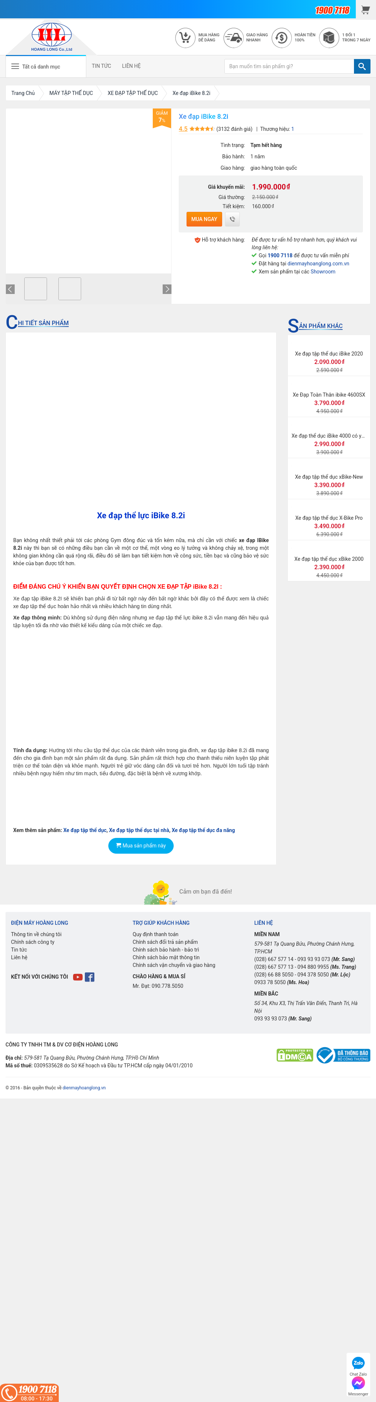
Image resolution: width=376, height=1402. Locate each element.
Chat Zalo (358, 1366)
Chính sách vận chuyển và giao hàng (174, 965)
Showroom (323, 272)
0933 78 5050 (270, 982)
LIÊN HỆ (131, 66)
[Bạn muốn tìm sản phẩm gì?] (289, 66)
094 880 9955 (313, 967)
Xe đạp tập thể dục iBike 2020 (329, 354)
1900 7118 (280, 255)
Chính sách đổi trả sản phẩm (165, 942)
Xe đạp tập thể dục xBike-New (329, 477)
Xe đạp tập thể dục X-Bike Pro (329, 518)
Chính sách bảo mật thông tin (166, 957)
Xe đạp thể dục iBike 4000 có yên (329, 436)
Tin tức (19, 950)
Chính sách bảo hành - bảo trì (166, 950)
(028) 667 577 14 (274, 959)
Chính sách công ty (32, 942)
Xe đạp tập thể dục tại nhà (139, 830)
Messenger (358, 1385)
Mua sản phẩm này (141, 846)
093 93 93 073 (313, 959)
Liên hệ (19, 957)
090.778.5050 (167, 986)
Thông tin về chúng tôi (36, 934)
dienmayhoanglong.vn (84, 1087)
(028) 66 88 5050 (274, 975)
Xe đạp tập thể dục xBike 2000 (329, 559)
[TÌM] (362, 66)
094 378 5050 (313, 975)
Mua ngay (204, 219)
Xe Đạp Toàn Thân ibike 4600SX (329, 395)
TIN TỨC (101, 66)
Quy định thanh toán (155, 934)
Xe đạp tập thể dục (84, 830)
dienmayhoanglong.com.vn (318, 263)
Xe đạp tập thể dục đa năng (203, 830)
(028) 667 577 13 (274, 967)
